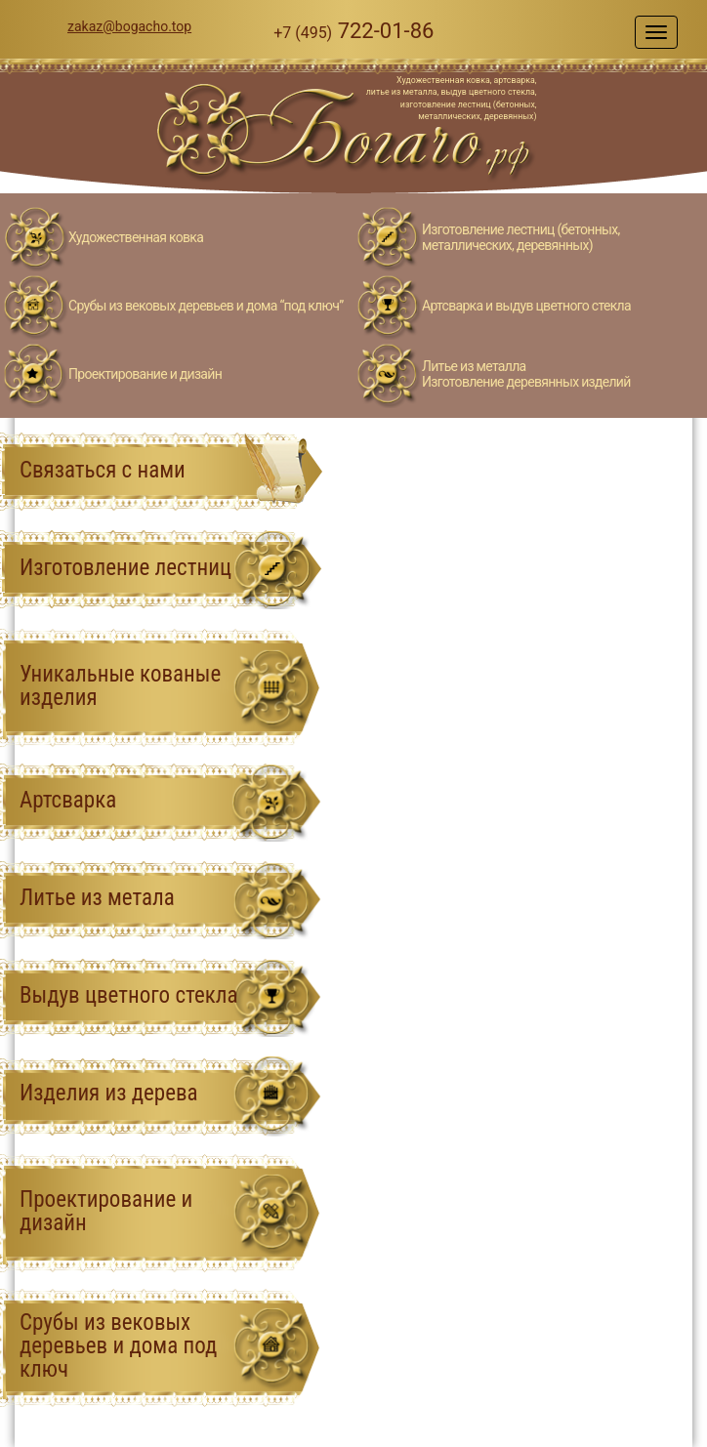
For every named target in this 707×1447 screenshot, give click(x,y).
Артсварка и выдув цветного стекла (526, 305)
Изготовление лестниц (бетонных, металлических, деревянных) (521, 237)
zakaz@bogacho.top (129, 26)
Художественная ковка (135, 237)
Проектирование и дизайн (145, 374)
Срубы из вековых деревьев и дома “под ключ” (205, 305)
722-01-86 (353, 31)
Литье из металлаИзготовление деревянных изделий (526, 374)
